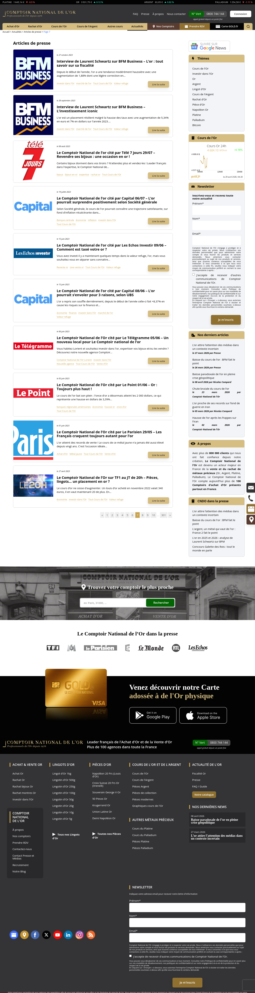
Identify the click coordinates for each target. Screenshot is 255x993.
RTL (176, 648)
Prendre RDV (195, 26)
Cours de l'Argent (87, 26)
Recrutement (21, 865)
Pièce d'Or (198, 104)
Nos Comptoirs (163, 26)
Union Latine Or (102, 811)
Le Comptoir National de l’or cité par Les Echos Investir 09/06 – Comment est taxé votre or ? (111, 247)
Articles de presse (32, 31)
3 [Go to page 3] (117, 515)
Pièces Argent (140, 786)
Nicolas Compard (222, 382)
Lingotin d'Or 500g (63, 779)
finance (73, 312)
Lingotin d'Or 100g (63, 792)
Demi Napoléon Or (104, 818)
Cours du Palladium (144, 835)
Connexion (240, 14)
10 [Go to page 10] (153, 515)
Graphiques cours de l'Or (147, 805)
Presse (145, 14)
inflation (92, 220)
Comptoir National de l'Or (206, 396)
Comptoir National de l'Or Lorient (74, 359)
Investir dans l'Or (202, 73)
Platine (196, 115)
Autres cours (115, 26)
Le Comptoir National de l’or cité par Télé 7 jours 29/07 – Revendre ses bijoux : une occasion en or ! (106, 154)
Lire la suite (158, 84)
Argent (196, 84)
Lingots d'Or (63, 764)
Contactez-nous (22, 849)
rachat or (95, 174)
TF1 (53, 648)
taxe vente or (77, 267)
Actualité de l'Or (207, 764)
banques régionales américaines (74, 406)
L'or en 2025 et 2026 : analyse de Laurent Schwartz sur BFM (212, 539)
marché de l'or (83, 83)
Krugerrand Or (101, 805)
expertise (84, 174)
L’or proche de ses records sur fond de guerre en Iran (216, 405)
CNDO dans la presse (213, 501)
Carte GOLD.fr (227, 26)
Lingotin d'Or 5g (62, 818)
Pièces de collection (144, 792)
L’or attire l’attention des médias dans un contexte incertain (215, 346)
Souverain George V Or (106, 792)
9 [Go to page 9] (148, 515)
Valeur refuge (121, 83)
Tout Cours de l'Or (102, 83)
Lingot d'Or (199, 89)
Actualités (137, 26)
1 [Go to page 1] (107, 515)
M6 (71, 648)
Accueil (5, 31)
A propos (204, 444)
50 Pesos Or (99, 798)
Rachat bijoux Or (23, 786)
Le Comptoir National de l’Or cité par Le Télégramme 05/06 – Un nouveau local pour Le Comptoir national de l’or (113, 339)
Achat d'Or (13, 26)
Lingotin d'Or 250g (63, 786)
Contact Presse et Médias (23, 857)
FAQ (135, 14)
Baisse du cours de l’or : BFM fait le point (213, 361)
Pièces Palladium (142, 848)
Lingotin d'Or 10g (63, 812)
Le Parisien (100, 648)
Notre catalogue (204, 794)
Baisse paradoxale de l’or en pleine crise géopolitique (213, 376)
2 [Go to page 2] (112, 515)
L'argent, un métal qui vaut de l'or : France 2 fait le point (213, 530)
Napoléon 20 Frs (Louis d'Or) (106, 775)
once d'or (122, 406)
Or (194, 79)
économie (81, 220)
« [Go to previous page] (102, 515)
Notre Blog (19, 871)
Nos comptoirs (22, 836)
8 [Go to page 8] (142, 515)
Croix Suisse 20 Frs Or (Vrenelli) (105, 784)
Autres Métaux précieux (153, 820)
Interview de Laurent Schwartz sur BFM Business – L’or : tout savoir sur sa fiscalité (110, 63)
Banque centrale (65, 220)
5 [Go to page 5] (127, 515)
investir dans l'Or (65, 83)
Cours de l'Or (59, 26)
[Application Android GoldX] (153, 715)
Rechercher (161, 603)
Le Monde (151, 648)
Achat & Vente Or (27, 764)
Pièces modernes (142, 799)
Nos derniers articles (213, 335)
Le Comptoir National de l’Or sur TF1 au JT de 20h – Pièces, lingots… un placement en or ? (107, 479)
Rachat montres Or (24, 792)
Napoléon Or (200, 109)
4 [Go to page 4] (122, 515)
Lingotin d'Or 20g (63, 805)
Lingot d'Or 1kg (61, 773)
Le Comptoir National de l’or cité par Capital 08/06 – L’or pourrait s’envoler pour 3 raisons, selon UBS (106, 292)
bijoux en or (71, 174)
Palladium (198, 120)
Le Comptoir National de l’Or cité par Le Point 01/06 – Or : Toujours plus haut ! (107, 386)
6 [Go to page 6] (132, 515)
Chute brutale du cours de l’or (210, 388)
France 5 (127, 648)
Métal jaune (76, 453)
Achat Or (18, 773)
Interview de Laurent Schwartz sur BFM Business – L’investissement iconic (101, 108)
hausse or (110, 406)
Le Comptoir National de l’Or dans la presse (127, 634)
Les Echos (198, 648)
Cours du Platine (142, 828)
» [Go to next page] (170, 515)
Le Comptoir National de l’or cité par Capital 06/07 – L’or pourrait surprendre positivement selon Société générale (107, 200)
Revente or (62, 267)
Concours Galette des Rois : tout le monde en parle (213, 548)
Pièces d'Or (101, 764)
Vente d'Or (102, 363)
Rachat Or (19, 779)
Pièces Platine (140, 841)
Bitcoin (196, 125)
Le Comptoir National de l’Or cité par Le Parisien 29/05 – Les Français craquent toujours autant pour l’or (109, 434)
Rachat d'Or (35, 26)
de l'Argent (171, 764)
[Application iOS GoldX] (203, 715)
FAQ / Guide (199, 786)
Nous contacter (176, 14)
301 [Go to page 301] (163, 515)
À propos (158, 14)
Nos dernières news (209, 807)
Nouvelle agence (65, 363)
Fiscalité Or (199, 773)
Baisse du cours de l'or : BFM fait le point (213, 521)
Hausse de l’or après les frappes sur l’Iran (214, 419)
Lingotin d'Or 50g (63, 799)
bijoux (60, 174)
